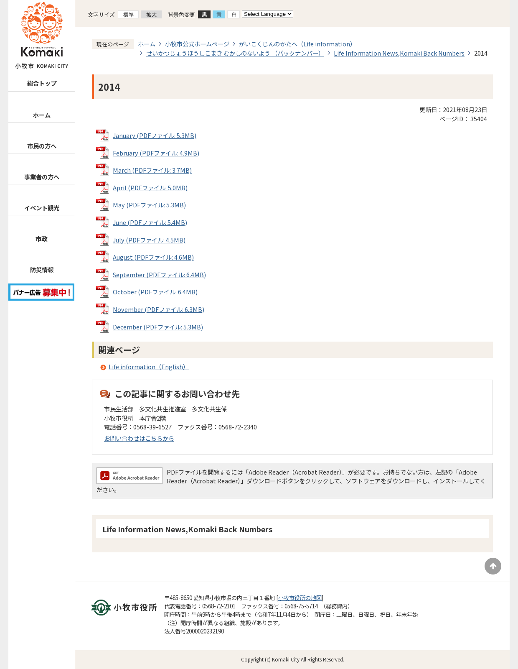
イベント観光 (41, 207)
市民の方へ (41, 145)
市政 (41, 238)
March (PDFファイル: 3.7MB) (152, 170)
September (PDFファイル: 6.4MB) (159, 274)
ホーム (42, 114)
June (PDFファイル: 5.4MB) (150, 222)
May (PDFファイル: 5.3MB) (149, 204)
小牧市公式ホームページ (197, 43)
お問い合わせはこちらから (139, 438)
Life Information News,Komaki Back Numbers (399, 53)
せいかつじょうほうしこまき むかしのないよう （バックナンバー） (235, 53)
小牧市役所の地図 (300, 598)
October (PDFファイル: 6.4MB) (155, 291)
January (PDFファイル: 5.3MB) (154, 135)
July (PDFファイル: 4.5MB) (149, 239)
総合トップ (41, 83)
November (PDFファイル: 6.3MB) (158, 309)
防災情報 (41, 269)
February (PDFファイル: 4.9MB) (156, 152)
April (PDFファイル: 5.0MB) (150, 187)
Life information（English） (149, 366)
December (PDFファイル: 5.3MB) (158, 326)
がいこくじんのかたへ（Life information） (297, 43)
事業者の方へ (41, 176)
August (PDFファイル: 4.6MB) (153, 257)
